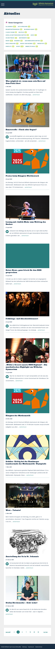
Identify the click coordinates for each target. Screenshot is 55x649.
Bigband (17, 41)
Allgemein (9, 27)
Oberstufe (40, 44)
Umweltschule (30, 46)
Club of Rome (10, 32)
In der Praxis (10, 38)
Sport (18, 46)
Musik (8, 41)
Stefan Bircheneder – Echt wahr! (21, 603)
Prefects (9, 46)
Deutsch (21, 32)
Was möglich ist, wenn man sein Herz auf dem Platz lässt (25, 82)
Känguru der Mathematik (18, 416)
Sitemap (24, 647)
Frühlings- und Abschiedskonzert (22, 319)
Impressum (31, 647)
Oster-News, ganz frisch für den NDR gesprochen (23, 271)
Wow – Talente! (13, 510)
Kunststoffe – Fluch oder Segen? (21, 130)
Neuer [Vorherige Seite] (8, 632)
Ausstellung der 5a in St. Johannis (22, 557)
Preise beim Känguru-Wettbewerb (22, 176)
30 (38, 632)
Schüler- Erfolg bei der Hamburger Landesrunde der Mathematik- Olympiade (26, 463)
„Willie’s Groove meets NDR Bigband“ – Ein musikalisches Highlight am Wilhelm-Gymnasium (26, 367)
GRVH (32, 35)
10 (30, 632)
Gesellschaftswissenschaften (16, 35)
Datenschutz (38, 647)
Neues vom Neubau (26, 44)
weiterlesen (36, 95)
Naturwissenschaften (32, 41)
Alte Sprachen (22, 27)
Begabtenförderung (12, 29)
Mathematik (23, 38)
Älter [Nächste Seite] (45, 632)
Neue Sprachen (11, 44)
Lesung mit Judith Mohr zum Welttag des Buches (26, 223)
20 (34, 632)
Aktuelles (18, 647)
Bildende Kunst (29, 29)
